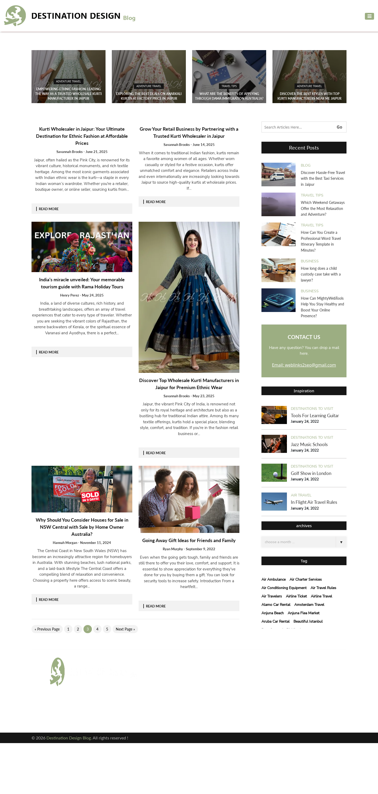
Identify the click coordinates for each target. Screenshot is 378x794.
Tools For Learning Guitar (315, 415)
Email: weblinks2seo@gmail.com (304, 365)
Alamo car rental (275, 604)
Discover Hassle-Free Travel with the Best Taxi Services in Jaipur (323, 178)
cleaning (200, 689)
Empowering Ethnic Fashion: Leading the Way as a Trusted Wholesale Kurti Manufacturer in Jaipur (68, 93)
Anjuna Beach (272, 613)
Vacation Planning (165, 715)
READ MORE (49, 209)
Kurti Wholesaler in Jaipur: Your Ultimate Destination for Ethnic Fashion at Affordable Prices (82, 136)
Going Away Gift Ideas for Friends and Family (189, 540)
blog (306, 165)
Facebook (61, 707)
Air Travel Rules (323, 587)
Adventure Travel (68, 81)
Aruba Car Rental (275, 621)
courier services (163, 698)
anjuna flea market (303, 613)
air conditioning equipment (284, 587)
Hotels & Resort (163, 706)
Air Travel (301, 495)
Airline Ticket (296, 596)
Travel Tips (229, 86)
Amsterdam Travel (309, 604)
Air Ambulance (273, 579)
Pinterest (104, 718)
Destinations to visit (312, 408)
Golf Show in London (311, 473)
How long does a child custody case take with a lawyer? (321, 274)
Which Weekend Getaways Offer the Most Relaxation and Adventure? (323, 208)
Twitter (102, 707)
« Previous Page (47, 629)
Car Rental (158, 689)
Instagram (62, 718)
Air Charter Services (306, 579)
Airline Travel (321, 596)
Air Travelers (271, 596)
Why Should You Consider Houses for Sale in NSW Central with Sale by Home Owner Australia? (82, 527)
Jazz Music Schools (309, 444)
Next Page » (125, 629)
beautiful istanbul (308, 621)
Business (310, 261)
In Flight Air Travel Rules (314, 502)
